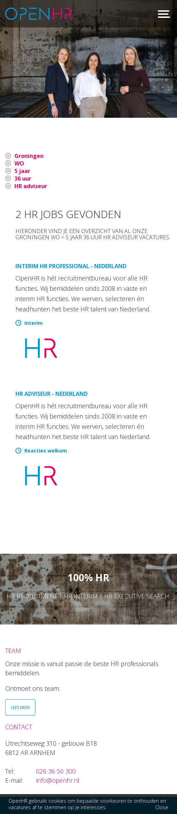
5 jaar (22, 171)
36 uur (22, 178)
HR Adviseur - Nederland (51, 394)
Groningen (29, 156)
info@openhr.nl (57, 780)
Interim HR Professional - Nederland (70, 266)
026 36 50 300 (56, 771)
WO (19, 163)
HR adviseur (30, 186)
